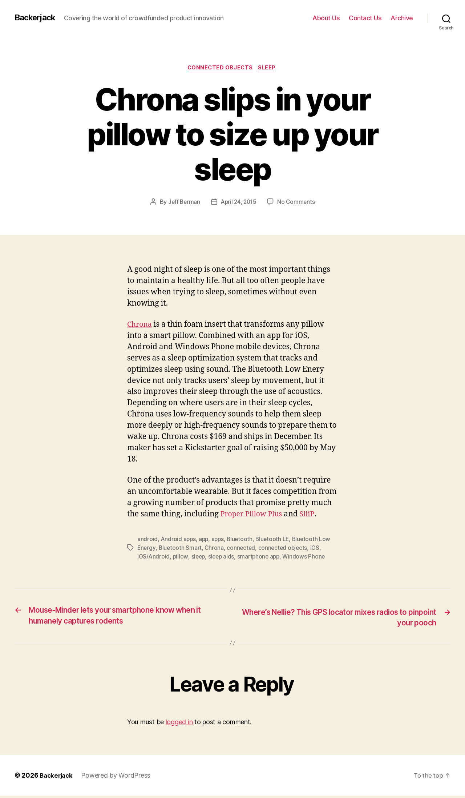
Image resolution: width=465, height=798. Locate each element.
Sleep (269, 68)
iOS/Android (153, 557)
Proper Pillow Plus (254, 515)
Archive (402, 18)
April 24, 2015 (239, 203)
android (147, 540)
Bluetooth (242, 540)
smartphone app (262, 557)
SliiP (312, 515)
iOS (318, 548)
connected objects (285, 548)
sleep (199, 557)
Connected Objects (219, 68)
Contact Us (365, 18)
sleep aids (223, 557)
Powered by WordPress (118, 777)
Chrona (140, 325)
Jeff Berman (182, 203)
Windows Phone (308, 557)
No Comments (298, 203)
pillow (181, 557)
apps (219, 540)
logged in (179, 724)
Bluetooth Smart (181, 548)
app (205, 540)
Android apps (179, 540)
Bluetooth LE (276, 540)
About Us (326, 18)
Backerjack (37, 17)
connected (243, 548)
